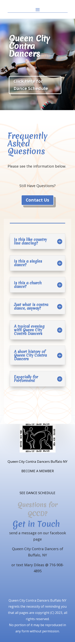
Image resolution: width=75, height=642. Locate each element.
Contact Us (37, 200)
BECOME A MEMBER (37, 471)
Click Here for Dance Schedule (31, 84)
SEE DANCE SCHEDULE (37, 492)
